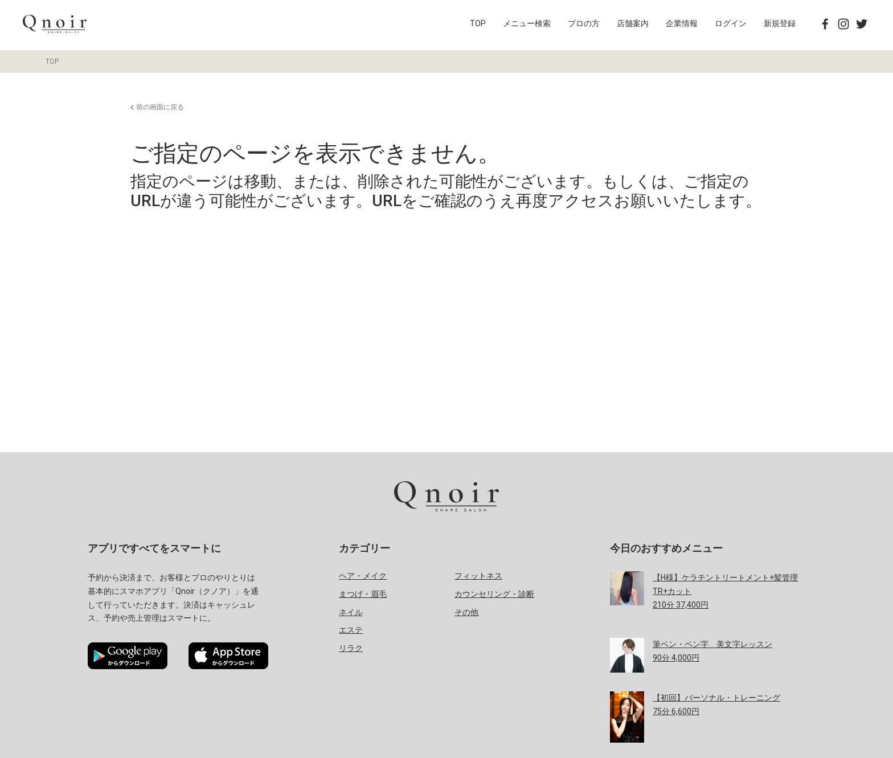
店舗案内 (633, 23)
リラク (351, 648)
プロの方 (584, 23)
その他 (466, 612)
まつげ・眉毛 (363, 594)
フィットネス (478, 575)
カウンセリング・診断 (494, 594)
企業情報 (682, 23)
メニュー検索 (527, 23)
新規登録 (780, 23)
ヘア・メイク (363, 575)
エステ (351, 629)
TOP (478, 23)
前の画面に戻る (160, 107)
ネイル (351, 612)
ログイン (731, 23)
